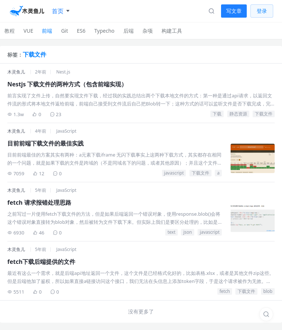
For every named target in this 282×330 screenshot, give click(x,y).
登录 (262, 10)
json (187, 232)
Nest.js (63, 72)
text (171, 232)
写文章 (234, 10)
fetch (225, 291)
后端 (128, 30)
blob (267, 291)
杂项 (147, 30)
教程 (9, 30)
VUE (28, 30)
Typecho (104, 30)
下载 (217, 114)
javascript (174, 173)
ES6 (81, 30)
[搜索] (266, 314)
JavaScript (66, 131)
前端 (47, 30)
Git (64, 30)
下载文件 (263, 114)
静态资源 (238, 114)
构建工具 (172, 30)
